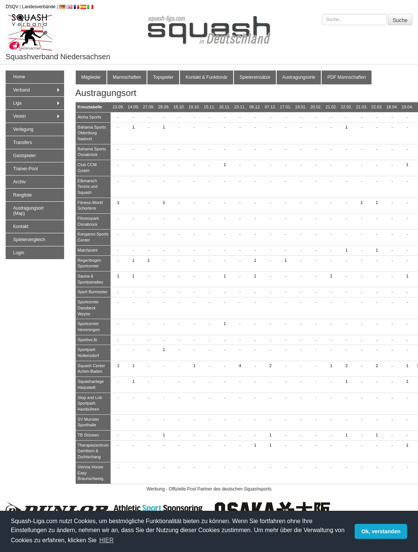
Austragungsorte (298, 77)
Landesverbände (38, 6)
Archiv (19, 181)
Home (19, 77)
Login (18, 252)
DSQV (12, 6)
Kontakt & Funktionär (207, 77)
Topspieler (163, 77)
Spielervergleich (29, 239)
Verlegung (23, 129)
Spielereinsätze (255, 77)
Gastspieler (24, 155)
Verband (37, 90)
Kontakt (20, 226)
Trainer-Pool (25, 168)
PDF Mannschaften (346, 77)
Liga (37, 103)
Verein (37, 116)
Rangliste (22, 195)
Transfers (22, 142)
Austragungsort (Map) (28, 211)
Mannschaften (127, 77)
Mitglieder (91, 77)
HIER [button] (106, 540)
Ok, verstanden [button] (380, 531)
